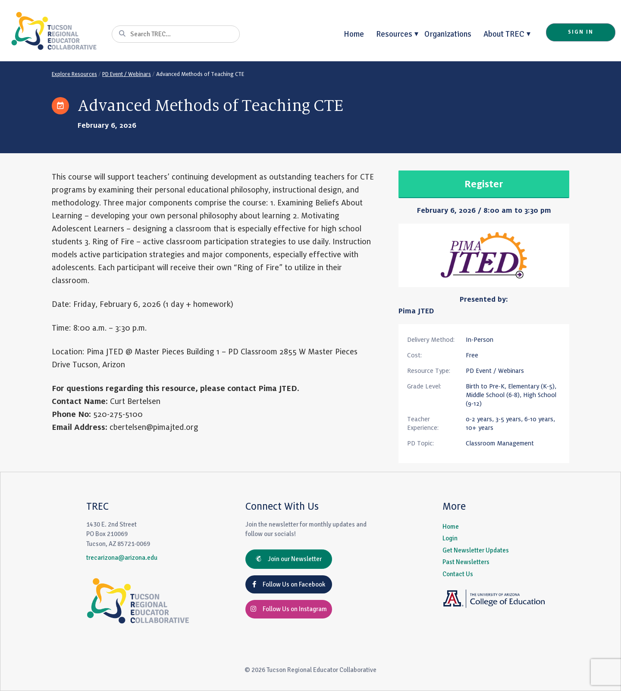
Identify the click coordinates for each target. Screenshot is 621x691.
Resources (394, 34)
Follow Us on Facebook (288, 584)
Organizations (447, 34)
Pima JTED (416, 311)
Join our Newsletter (289, 559)
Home (354, 34)
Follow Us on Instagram (289, 609)
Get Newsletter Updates (475, 550)
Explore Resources (74, 74)
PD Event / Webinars (126, 74)
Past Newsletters (465, 562)
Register (483, 184)
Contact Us (457, 574)
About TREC (503, 34)
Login (450, 538)
